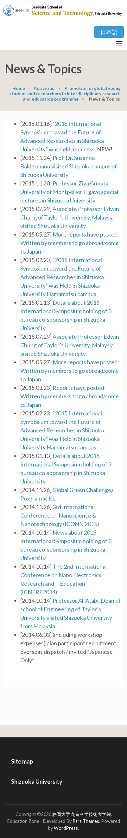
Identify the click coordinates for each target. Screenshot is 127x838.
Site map (22, 761)
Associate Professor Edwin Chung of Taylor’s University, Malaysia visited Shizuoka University (69, 217)
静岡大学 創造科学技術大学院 (81, 814)
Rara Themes (86, 821)
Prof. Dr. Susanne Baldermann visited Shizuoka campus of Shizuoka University (68, 166)
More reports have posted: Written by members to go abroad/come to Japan (69, 243)
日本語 (108, 31)
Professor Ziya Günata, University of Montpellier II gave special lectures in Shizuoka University (69, 192)
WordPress (66, 828)
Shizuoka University (36, 781)
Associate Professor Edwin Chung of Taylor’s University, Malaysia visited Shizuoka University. (69, 345)
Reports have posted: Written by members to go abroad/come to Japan (69, 396)
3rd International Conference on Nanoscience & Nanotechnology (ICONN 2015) (59, 515)
